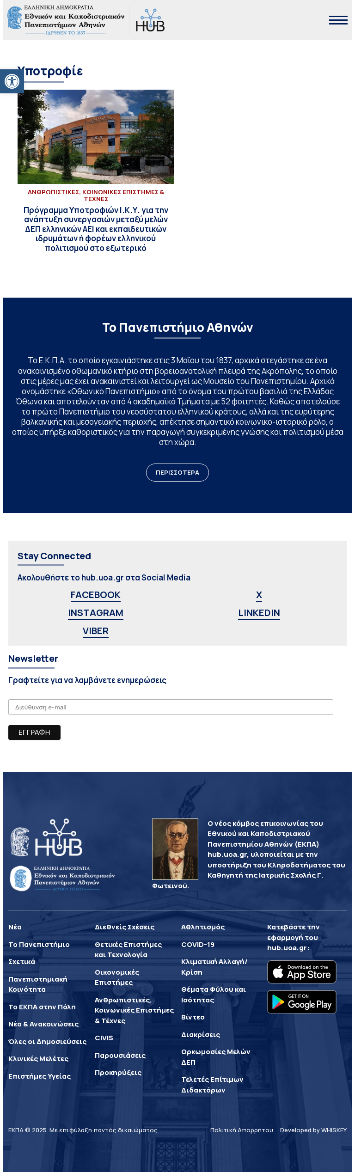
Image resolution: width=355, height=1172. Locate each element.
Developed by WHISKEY (313, 1130)
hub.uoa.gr (287, 947)
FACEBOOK (96, 594)
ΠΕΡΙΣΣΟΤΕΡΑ (177, 472)
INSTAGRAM (95, 612)
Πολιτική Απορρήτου (241, 1130)
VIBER (96, 630)
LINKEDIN (259, 612)
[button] (12, 81)
